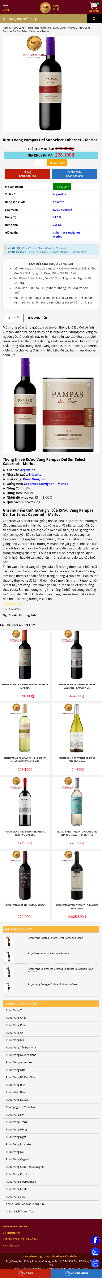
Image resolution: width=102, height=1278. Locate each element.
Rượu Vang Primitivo (18, 1174)
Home (6, 27)
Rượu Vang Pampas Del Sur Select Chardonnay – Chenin (25, 759)
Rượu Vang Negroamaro (21, 1181)
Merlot (57, 236)
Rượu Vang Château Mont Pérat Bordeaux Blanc (55, 937)
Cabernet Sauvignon (66, 232)
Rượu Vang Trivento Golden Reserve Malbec (25, 686)
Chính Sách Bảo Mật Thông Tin (25, 1204)
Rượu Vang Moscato (18, 1144)
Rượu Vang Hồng (16, 1129)
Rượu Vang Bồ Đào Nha (20, 1077)
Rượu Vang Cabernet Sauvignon (25, 1166)
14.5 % (57, 217)
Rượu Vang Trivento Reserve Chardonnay (77, 759)
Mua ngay (57, 162)
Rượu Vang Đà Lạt (17, 1099)
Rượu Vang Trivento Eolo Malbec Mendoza (77, 907)
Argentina (59, 194)
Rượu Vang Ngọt (16, 1137)
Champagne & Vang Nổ (20, 1107)
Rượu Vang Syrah (16, 1196)
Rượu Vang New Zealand (21, 1055)
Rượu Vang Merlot (17, 1189)
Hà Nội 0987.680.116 (27, 174)
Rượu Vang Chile (16, 1017)
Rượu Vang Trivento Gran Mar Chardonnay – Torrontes (77, 833)
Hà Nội (25, 1273)
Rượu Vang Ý (14, 1010)
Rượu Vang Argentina (39, 27)
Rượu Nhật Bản (15, 1092)
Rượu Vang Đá (15, 1152)
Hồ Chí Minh (76, 1273)
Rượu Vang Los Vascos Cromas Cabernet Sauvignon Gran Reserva (60, 970)
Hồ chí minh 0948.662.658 (74, 174)
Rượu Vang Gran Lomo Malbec (25, 905)
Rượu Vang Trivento (64, 27)
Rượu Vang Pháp (16, 1025)
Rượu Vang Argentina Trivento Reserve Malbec (25, 833)
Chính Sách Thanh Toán (20, 1211)
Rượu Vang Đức (15, 1070)
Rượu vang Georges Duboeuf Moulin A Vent (53, 984)
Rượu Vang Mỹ (15, 1040)
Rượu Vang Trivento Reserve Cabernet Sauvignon (77, 686)
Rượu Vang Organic (18, 1159)
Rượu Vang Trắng (16, 1122)
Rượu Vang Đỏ (62, 209)
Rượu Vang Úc (14, 1032)
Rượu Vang (18, 27)
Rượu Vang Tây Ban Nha (21, 1047)
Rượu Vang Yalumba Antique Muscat (49, 953)
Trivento (58, 202)
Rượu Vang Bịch (16, 1085)
